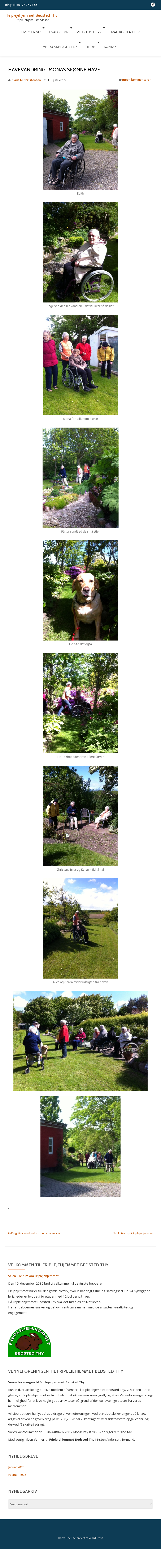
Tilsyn (70, 34)
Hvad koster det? (101, 28)
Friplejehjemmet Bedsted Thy (34, 15)
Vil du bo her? (68, 28)
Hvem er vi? (14, 28)
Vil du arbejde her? (138, 28)
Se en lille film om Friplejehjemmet (34, 1258)
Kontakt (89, 34)
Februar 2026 (18, 1457)
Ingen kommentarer (133, 62)
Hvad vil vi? (39, 28)
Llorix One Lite (67, 1520)
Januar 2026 (16, 1449)
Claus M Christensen (27, 62)
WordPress (96, 1520)
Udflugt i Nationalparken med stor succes (34, 1215)
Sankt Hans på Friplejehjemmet (133, 1215)
